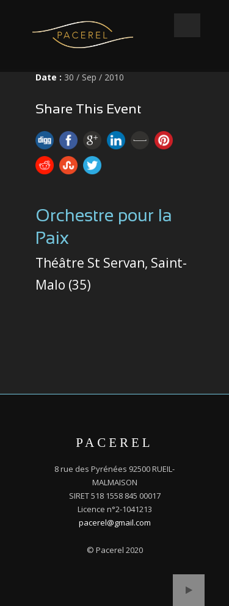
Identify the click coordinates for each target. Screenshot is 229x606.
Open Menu (187, 25)
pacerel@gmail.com (115, 522)
